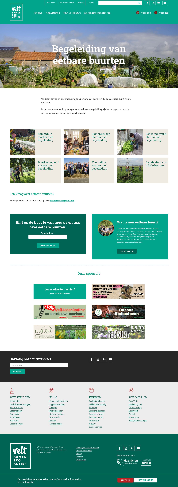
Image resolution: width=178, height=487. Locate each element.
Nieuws (38, 12)
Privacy (79, 453)
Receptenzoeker (96, 414)
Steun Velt (133, 410)
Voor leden (51, 3)
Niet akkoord (145, 480)
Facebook (147, 3)
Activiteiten (53, 12)
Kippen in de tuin (56, 404)
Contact (90, 3)
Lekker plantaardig (97, 404)
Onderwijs (14, 414)
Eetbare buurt (16, 410)
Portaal (81, 3)
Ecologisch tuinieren (58, 401)
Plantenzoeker (56, 410)
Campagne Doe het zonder (87, 447)
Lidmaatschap (135, 407)
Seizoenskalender (97, 410)
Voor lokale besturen (66, 3)
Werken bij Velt (135, 404)
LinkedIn (159, 3)
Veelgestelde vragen (138, 420)
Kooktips (93, 407)
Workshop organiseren (97, 12)
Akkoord (125, 480)
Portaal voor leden (84, 450)
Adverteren (134, 417)
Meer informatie (26, 482)
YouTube (165, 3)
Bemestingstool (56, 414)
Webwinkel (81, 459)
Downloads (54, 417)
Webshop (145, 12)
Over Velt (133, 401)
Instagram (153, 3)
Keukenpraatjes (96, 417)
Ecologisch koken (97, 401)
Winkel (132, 414)
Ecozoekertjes (16, 423)
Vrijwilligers (15, 417)
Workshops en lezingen (20, 404)
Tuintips (53, 407)
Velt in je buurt (72, 12)
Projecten (14, 420)
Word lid (163, 12)
